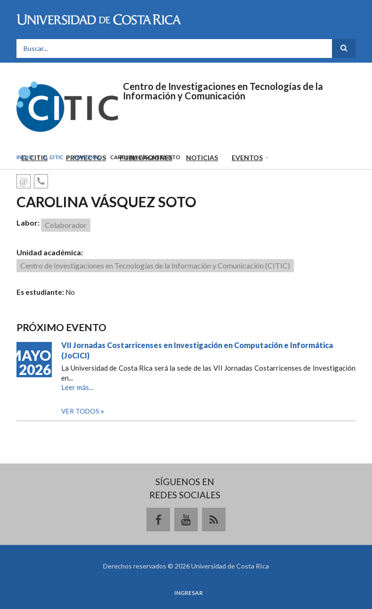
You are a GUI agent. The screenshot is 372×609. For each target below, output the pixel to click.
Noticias (202, 158)
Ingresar (188, 593)
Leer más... (77, 387)
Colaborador (66, 224)
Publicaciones (146, 158)
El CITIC (34, 158)
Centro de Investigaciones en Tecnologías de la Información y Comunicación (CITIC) (155, 265)
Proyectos (86, 158)
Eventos (247, 158)
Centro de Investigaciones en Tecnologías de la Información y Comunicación (223, 90)
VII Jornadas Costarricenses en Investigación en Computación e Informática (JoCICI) (197, 350)
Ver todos (81, 411)
